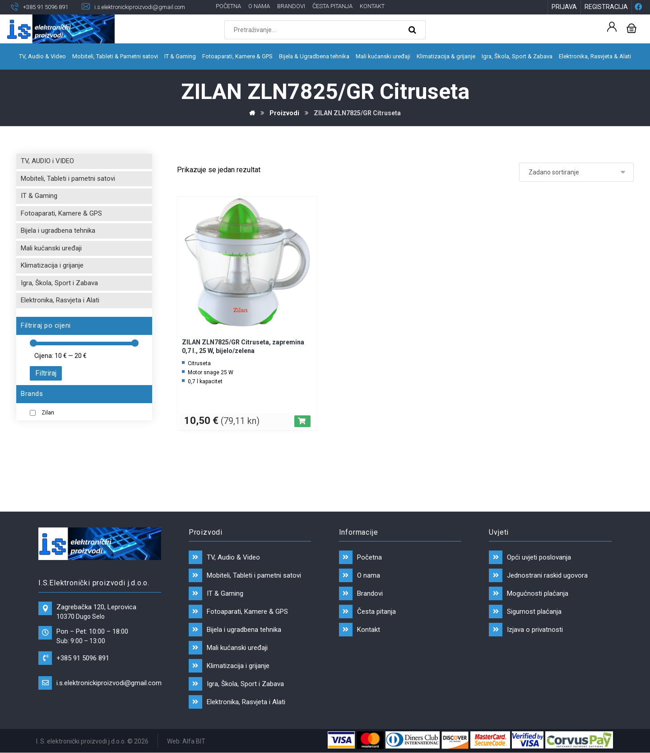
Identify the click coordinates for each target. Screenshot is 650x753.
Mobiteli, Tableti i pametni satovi (68, 178)
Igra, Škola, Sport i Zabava (59, 283)
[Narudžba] (576, 172)
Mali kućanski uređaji (51, 248)
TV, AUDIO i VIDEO (47, 161)
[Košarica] (631, 27)
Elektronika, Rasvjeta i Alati (60, 300)
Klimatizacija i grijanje (52, 265)
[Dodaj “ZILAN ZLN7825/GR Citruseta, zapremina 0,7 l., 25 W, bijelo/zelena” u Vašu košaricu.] (302, 421)
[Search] (413, 30)
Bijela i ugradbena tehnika (58, 230)
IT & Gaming (39, 196)
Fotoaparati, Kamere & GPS (61, 213)
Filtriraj (45, 373)
